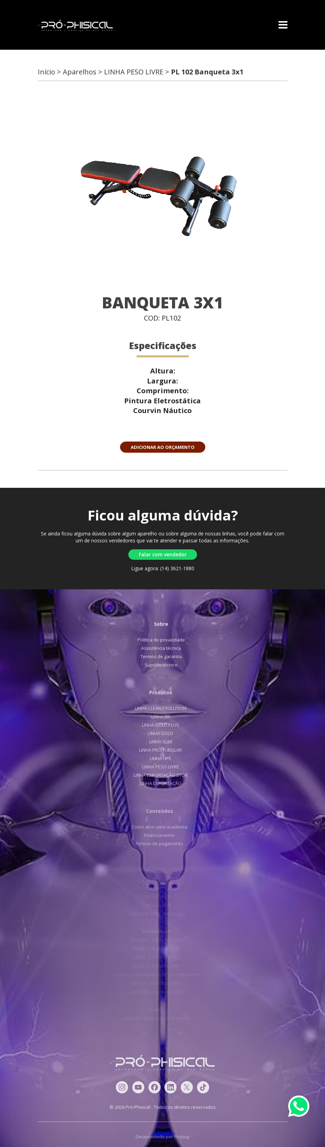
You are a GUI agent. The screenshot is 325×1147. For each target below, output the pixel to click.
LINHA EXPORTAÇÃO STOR (157, 775)
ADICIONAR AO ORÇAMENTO (163, 447)
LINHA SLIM (156, 741)
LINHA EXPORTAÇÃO (157, 783)
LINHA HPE (157, 758)
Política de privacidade (158, 640)
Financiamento (155, 835)
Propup (182, 1140)
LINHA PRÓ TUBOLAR (157, 750)
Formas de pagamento (156, 843)
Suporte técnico (158, 665)
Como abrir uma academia (155, 827)
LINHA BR (156, 716)
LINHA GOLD (157, 733)
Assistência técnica (158, 648)
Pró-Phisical (75, 26)
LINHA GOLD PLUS (157, 725)
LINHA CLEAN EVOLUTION (156, 708)
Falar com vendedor (163, 554)
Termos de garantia (158, 656)
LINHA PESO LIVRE (156, 767)
